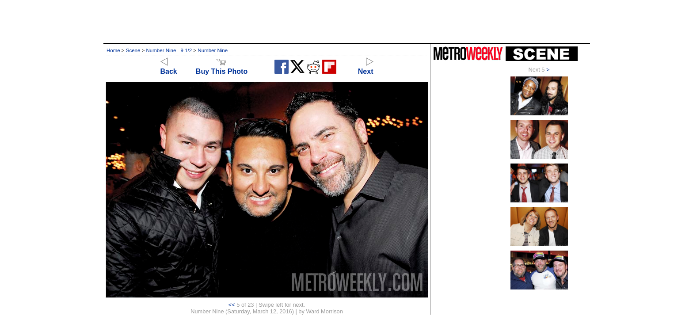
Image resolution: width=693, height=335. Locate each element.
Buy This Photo (222, 67)
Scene (133, 50)
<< (231, 304)
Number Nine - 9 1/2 (169, 50)
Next (365, 67)
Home (113, 50)
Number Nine (213, 50)
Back (168, 67)
